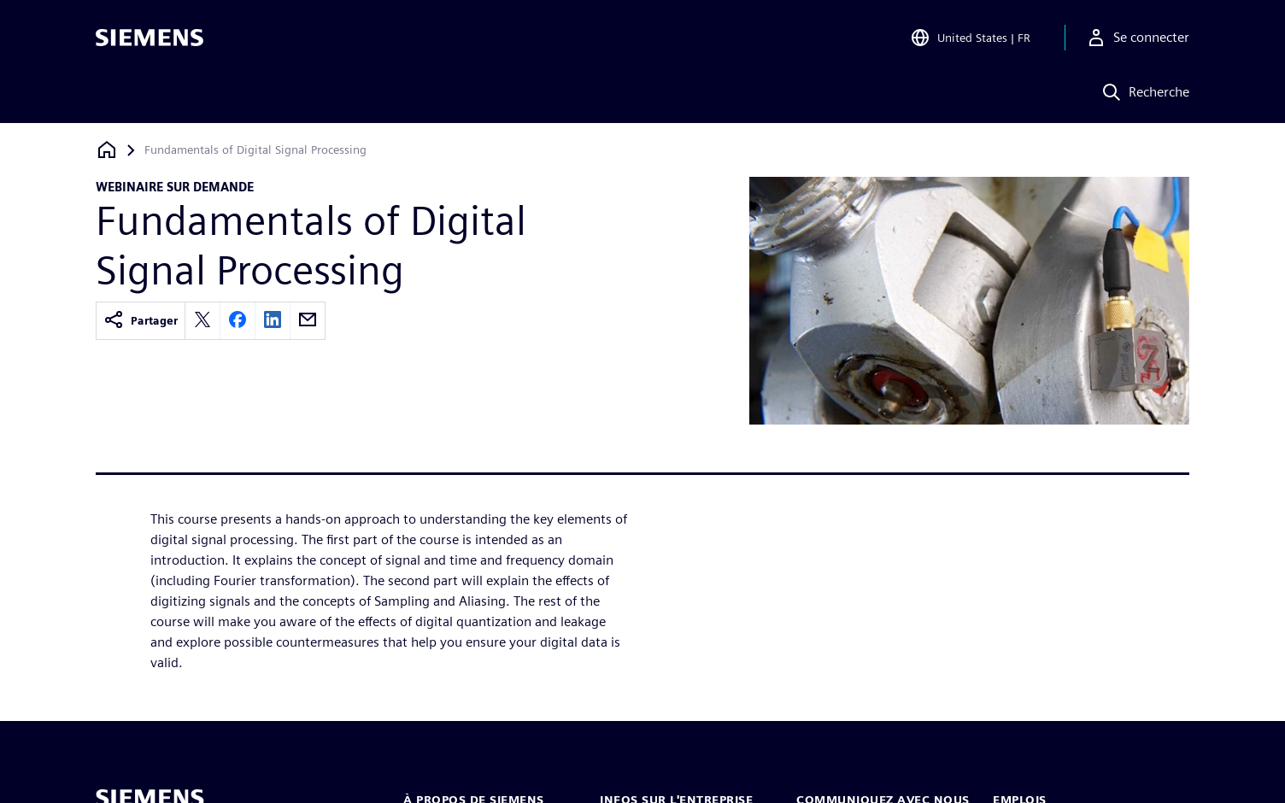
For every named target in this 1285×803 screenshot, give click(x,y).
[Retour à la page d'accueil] (107, 150)
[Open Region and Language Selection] (970, 38)
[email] (307, 320)
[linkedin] (272, 320)
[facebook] (237, 320)
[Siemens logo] (149, 37)
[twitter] (202, 320)
